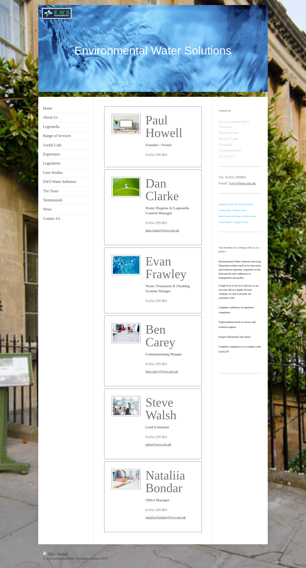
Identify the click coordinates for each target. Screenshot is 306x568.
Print (49, 554)
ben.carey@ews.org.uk (161, 371)
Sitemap (62, 554)
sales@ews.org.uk (158, 444)
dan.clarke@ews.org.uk (162, 230)
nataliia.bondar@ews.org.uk (165, 517)
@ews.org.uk (246, 183)
